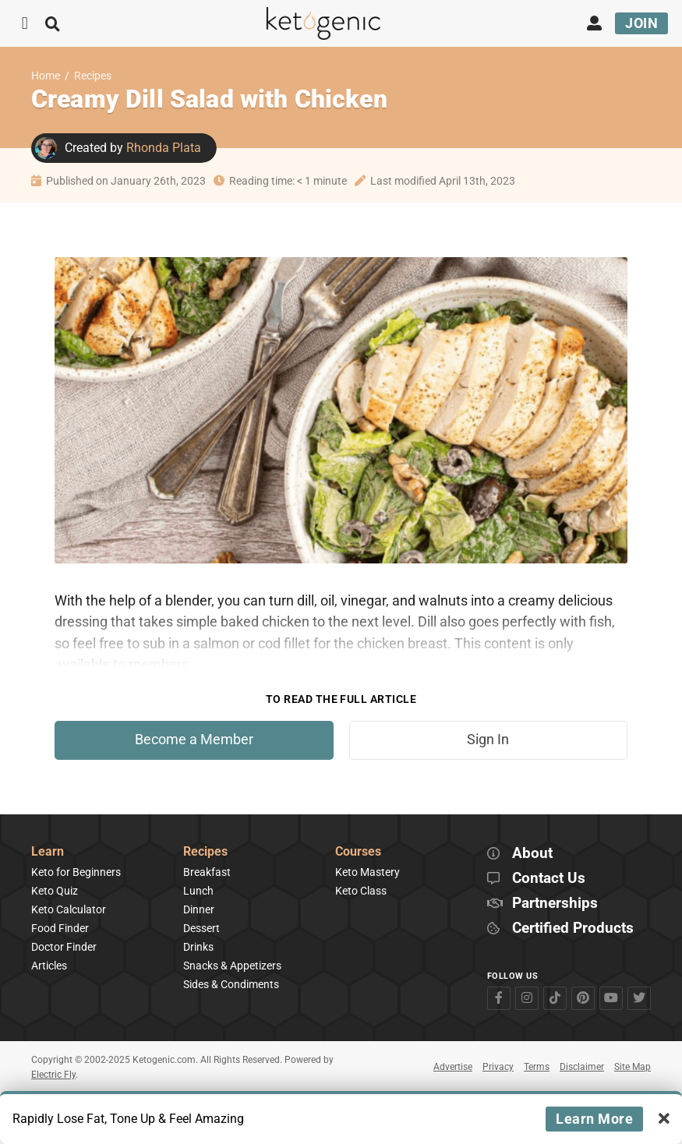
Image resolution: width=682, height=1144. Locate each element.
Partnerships (555, 903)
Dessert (201, 928)
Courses (358, 852)
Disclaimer (582, 1066)
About (532, 854)
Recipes (92, 76)
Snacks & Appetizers (232, 965)
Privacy (498, 1066)
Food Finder (60, 928)
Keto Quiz (54, 890)
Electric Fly (53, 1074)
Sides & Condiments (231, 984)
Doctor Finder (64, 947)
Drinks (198, 947)
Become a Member (194, 739)
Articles (49, 965)
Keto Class (361, 890)
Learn (47, 852)
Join (641, 23)
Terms (536, 1066)
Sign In (488, 739)
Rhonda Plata (163, 147)
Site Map (632, 1066)
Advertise (452, 1066)
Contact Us (548, 878)
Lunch (198, 890)
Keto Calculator (68, 909)
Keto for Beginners (76, 872)
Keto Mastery (367, 872)
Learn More (594, 1118)
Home (45, 76)
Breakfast (207, 872)
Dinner (198, 909)
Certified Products (573, 928)
